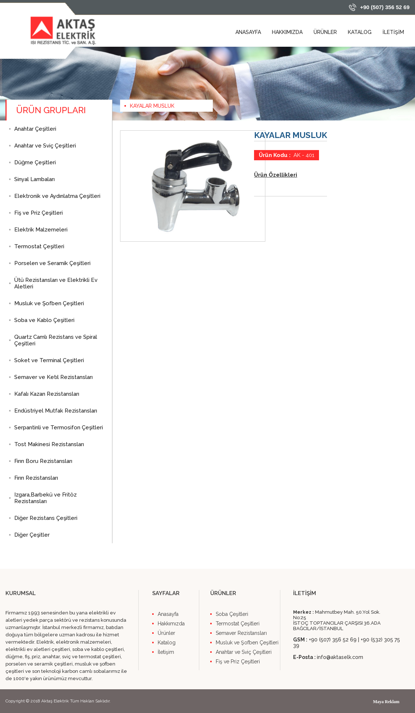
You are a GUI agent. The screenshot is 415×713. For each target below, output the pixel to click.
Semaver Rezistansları (241, 633)
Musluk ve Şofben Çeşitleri (49, 303)
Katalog (167, 642)
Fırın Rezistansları (36, 478)
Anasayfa (168, 614)
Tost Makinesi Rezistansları (49, 444)
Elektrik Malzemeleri (41, 229)
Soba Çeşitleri (232, 614)
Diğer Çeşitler (32, 535)
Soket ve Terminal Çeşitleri (49, 360)
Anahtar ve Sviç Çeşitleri (45, 145)
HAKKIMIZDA (287, 32)
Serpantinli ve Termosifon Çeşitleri (58, 427)
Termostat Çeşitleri (39, 246)
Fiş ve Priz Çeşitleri (38, 213)
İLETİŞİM (393, 32)
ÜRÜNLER (325, 32)
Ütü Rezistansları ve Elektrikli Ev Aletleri (55, 283)
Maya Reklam (386, 701)
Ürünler (166, 633)
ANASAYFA (248, 32)
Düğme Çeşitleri (35, 162)
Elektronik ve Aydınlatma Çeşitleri (57, 196)
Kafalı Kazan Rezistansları (46, 394)
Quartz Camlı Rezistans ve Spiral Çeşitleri (55, 340)
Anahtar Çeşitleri (35, 129)
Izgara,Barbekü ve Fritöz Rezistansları (45, 498)
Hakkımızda (171, 623)
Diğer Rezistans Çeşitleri (45, 518)
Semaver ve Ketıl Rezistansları (53, 377)
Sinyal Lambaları (34, 179)
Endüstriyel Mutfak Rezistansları (55, 410)
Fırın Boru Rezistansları (43, 461)
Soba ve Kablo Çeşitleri (44, 320)
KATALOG (360, 32)
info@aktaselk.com (340, 657)
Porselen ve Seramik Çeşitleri (52, 263)
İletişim (166, 652)
